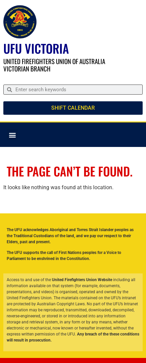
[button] (12, 134)
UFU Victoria (36, 48)
